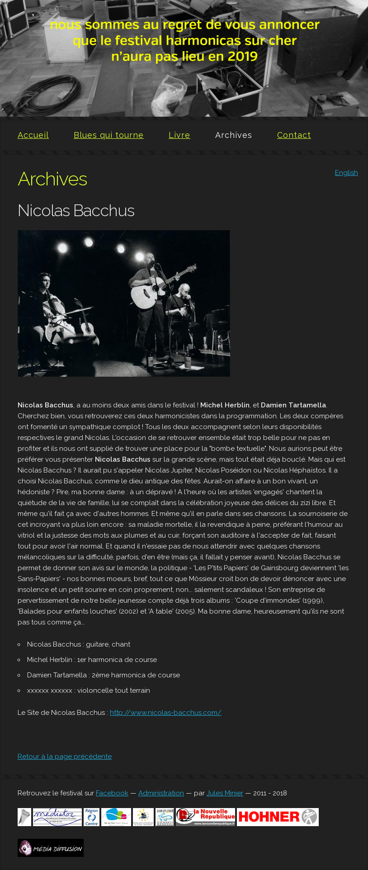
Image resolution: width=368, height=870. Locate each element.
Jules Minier (225, 793)
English (346, 173)
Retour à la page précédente (65, 756)
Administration (161, 793)
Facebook (112, 793)
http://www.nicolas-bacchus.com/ (166, 713)
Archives (233, 135)
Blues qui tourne (109, 135)
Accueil (33, 135)
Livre (179, 135)
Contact (294, 135)
